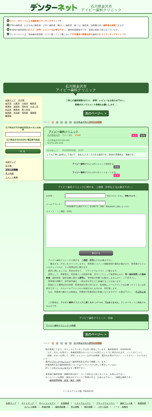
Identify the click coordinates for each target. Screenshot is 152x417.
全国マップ (10, 100)
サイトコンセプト (62, 368)
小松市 (25, 103)
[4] (66, 122)
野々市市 (26, 109)
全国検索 (65, 403)
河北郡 (17, 113)
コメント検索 (11, 177)
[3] (61, 122)
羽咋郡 (25, 113)
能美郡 (8, 113)
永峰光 (125, 407)
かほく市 (34, 106)
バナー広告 (103, 407)
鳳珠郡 (8, 116)
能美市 (17, 109)
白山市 (8, 109)
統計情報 (88, 407)
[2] (57, 122)
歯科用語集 (60, 407)
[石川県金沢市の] (88, 122)
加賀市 (17, 106)
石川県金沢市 (54, 135)
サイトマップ (27, 403)
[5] (70, 122)
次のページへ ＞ (96, 113)
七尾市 (17, 103)
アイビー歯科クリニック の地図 (61, 325)
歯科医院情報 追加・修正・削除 (65, 380)
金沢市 (8, 103)
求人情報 (9, 173)
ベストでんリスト (82, 403)
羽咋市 (25, 106)
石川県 (21, 100)
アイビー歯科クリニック (63, 131)
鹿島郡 (33, 113)
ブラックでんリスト (61, 361)
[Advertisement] (76, 60)
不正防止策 (140, 292)
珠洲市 (8, 106)
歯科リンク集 (126, 403)
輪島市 (33, 103)
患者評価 (46, 407)
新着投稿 (142, 403)
